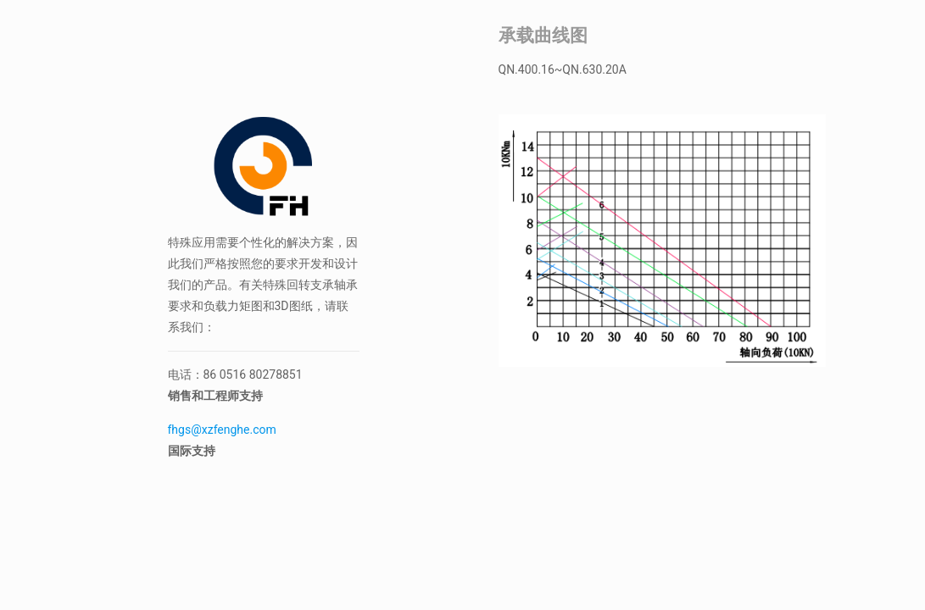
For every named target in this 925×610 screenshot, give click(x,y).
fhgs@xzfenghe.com (224, 429)
